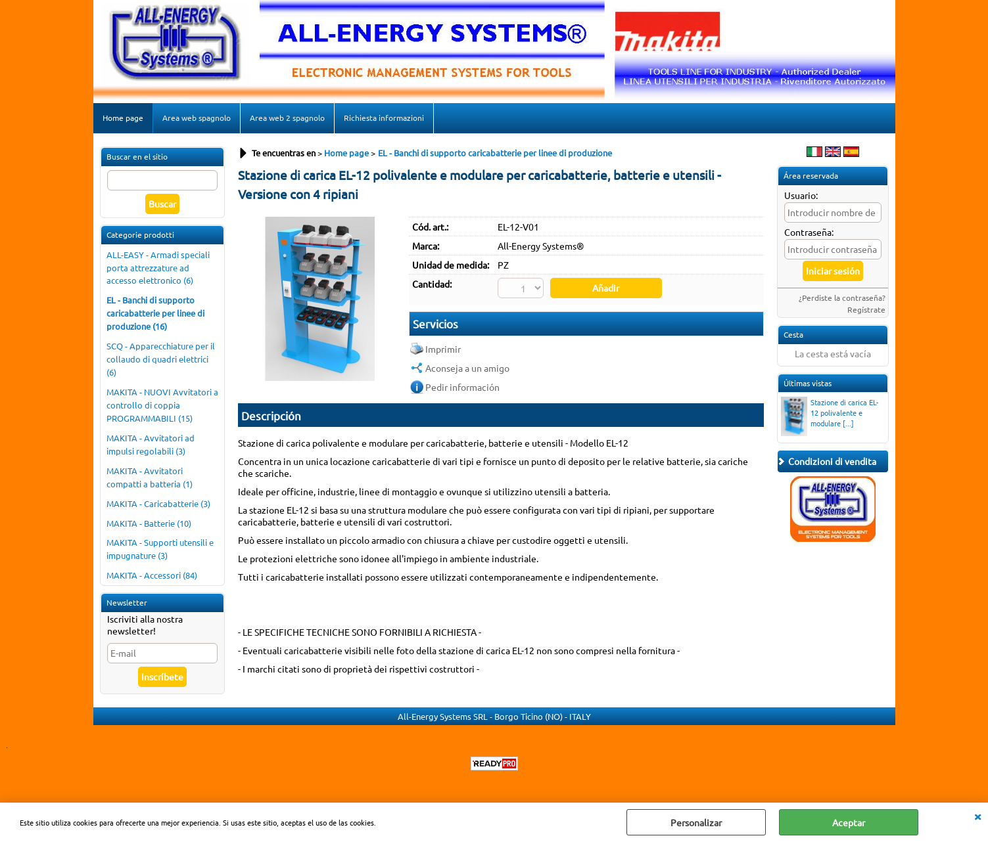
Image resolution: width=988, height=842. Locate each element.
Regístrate (866, 309)
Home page (123, 117)
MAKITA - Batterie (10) (148, 523)
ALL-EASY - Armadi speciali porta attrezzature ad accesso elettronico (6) (158, 267)
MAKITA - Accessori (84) (151, 575)
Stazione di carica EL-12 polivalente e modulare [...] (829, 414)
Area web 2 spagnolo (287, 117)
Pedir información (462, 387)
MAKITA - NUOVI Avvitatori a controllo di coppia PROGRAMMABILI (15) (162, 405)
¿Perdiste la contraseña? (842, 297)
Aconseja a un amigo (467, 368)
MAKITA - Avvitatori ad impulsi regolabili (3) (150, 444)
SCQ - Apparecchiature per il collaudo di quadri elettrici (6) (160, 359)
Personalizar (696, 822)
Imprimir (443, 349)
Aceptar (848, 822)
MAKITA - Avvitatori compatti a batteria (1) (149, 477)
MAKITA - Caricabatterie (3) (158, 503)
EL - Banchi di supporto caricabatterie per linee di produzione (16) (155, 313)
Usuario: (801, 195)
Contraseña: (809, 232)
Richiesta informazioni (384, 117)
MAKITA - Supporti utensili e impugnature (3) (160, 549)
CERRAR (977, 815)
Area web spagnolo (196, 117)
